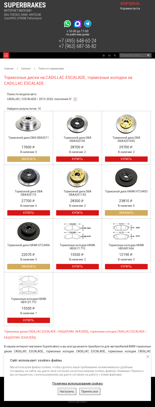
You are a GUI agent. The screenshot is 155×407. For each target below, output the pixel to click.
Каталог (26, 68)
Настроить (67, 391)
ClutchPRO (10, 18)
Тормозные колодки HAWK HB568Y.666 (126, 247)
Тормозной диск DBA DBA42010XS (126, 139)
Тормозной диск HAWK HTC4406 (28, 245)
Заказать (28, 159)
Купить (77, 159)
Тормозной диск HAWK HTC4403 (126, 191)
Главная (9, 68)
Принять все (90, 391)
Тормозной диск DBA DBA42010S (77, 139)
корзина (129, 3)
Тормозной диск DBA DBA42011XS (77, 193)
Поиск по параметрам (51, 68)
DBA (6, 14)
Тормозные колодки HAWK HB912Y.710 (28, 300)
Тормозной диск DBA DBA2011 (28, 137)
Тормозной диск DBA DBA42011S (29, 193)
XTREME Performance (29, 18)
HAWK (24, 14)
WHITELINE (35, 14)
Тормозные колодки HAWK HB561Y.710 (77, 247)
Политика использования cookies (77, 383)
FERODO (15, 14)
